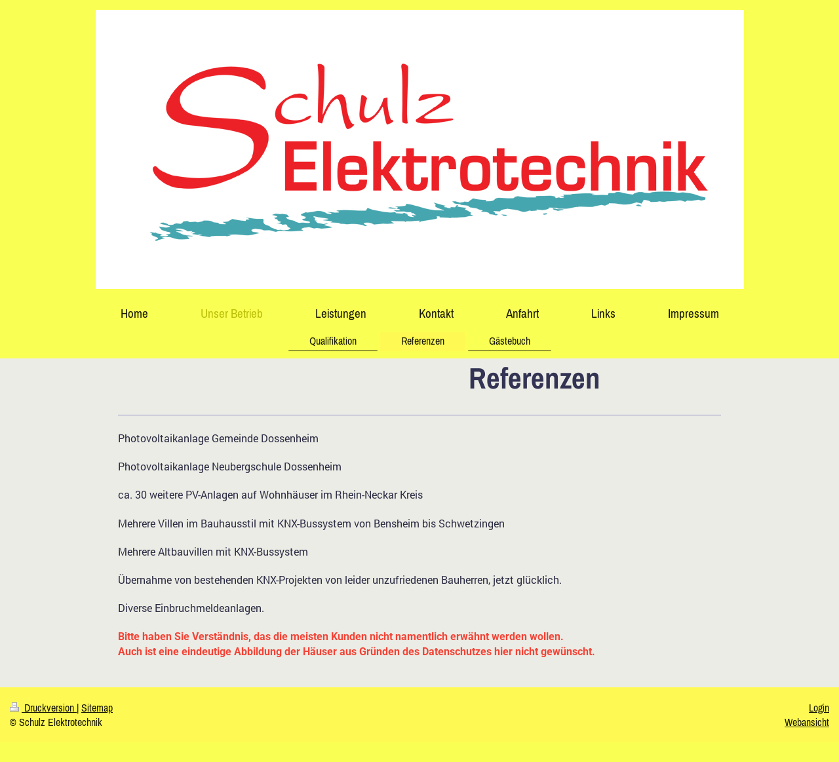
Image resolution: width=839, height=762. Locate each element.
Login (819, 708)
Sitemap (97, 708)
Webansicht (807, 722)
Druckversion (43, 708)
